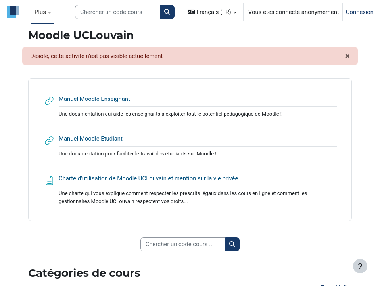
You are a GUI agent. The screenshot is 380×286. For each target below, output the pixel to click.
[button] (212, 12)
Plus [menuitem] (40, 11)
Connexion (360, 11)
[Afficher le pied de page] (360, 266)
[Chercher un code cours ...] (183, 244)
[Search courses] (117, 12)
